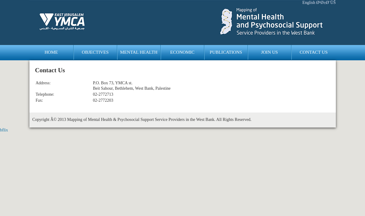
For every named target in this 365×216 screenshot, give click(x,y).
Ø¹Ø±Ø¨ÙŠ (326, 2)
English (308, 2)
